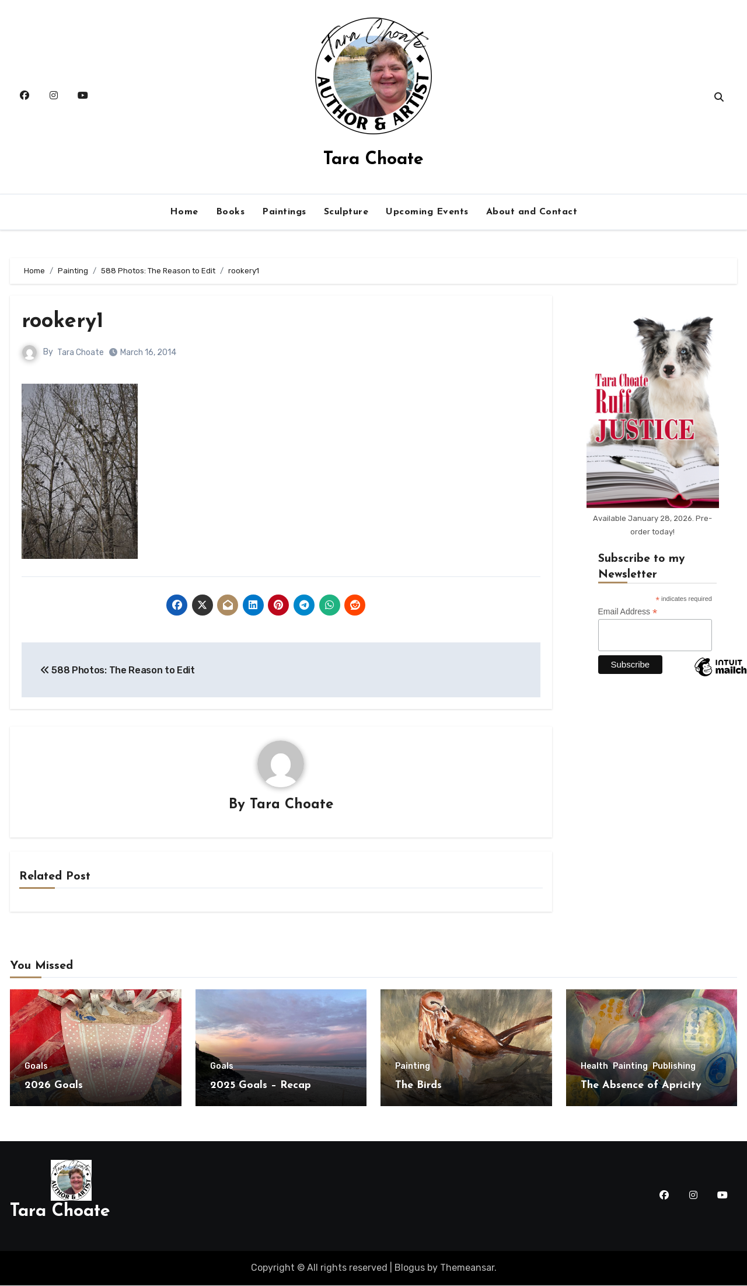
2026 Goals (54, 1086)
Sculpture (346, 212)
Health (594, 1067)
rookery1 (65, 321)
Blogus (410, 1268)
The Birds (418, 1086)
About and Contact (532, 212)
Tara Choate (373, 160)
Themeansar (467, 1268)
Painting (412, 1067)
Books (230, 212)
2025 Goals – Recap (260, 1086)
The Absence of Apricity (641, 1086)
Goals (36, 1067)
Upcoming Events (427, 212)
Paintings (284, 212)
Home (184, 212)
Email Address (628, 611)
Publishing (674, 1067)
